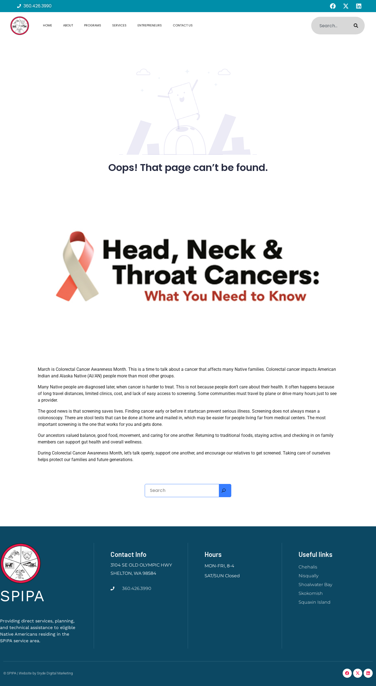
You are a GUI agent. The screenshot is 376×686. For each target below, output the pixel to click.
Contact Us (183, 25)
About (68, 25)
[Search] (356, 25)
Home (47, 25)
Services (119, 25)
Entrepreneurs (150, 25)
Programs (92, 25)
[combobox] (329, 25)
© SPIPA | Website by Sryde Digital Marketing (38, 673)
